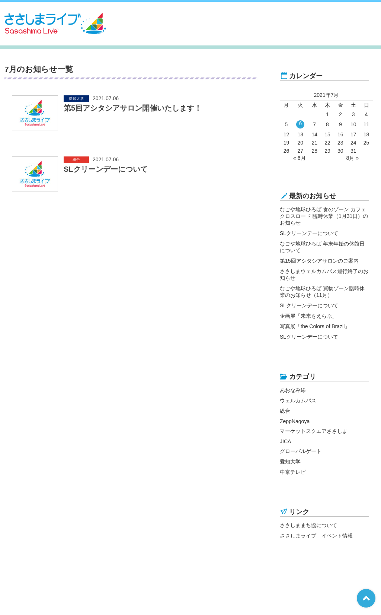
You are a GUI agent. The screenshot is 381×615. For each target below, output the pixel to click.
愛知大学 (290, 462)
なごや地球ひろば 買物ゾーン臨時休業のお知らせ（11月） (322, 291)
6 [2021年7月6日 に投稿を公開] (300, 123)
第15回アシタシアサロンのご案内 (319, 261)
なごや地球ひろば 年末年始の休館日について (322, 247)
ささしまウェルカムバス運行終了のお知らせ (324, 274)
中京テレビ (293, 472)
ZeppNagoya (295, 421)
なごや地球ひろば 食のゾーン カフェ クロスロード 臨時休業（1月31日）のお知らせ (324, 216)
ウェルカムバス (298, 400)
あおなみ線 (293, 390)
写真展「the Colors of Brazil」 (315, 326)
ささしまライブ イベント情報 (316, 536)
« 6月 (299, 158)
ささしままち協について (308, 525)
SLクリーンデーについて (309, 233)
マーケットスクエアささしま (314, 431)
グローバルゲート (300, 451)
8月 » (352, 158)
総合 (285, 411)
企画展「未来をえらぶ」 (308, 316)
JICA (285, 441)
